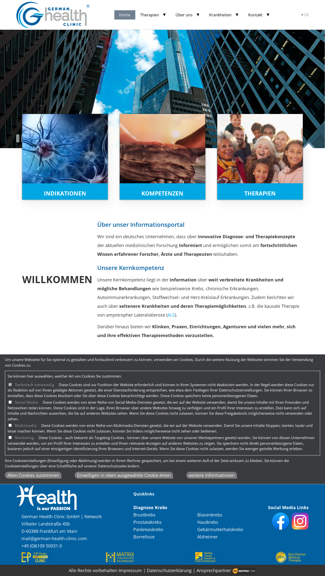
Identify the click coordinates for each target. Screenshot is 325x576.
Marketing (24, 437)
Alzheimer (207, 537)
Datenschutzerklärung (169, 570)
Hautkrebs (207, 522)
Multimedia (26, 425)
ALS (171, 315)
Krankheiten (220, 15)
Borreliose (144, 537)
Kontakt (255, 15)
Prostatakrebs (147, 522)
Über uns (184, 15)
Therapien (149, 15)
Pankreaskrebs (148, 529)
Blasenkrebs (209, 515)
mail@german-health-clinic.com (54, 538)
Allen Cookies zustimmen (33, 475)
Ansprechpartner (214, 570)
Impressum (130, 570)
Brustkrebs (144, 515)
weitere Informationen (212, 475)
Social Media (26, 402)
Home (124, 15)
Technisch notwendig (34, 384)
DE (306, 15)
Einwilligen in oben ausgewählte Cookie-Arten (124, 475)
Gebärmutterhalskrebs (220, 529)
